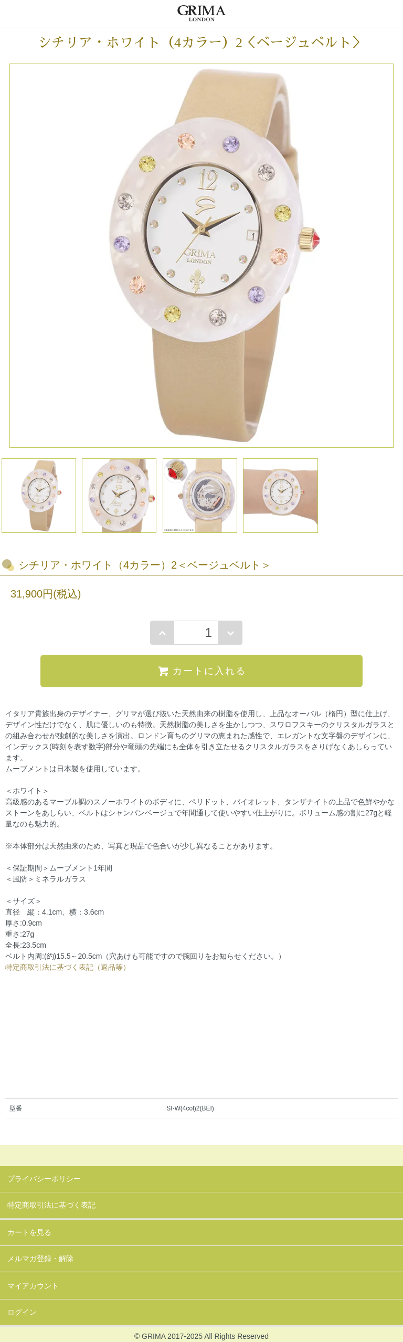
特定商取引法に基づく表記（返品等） (67, 967)
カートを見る (29, 1232)
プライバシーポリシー (44, 1179)
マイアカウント (33, 1286)
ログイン (22, 1312)
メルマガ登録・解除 (40, 1258)
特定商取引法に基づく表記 (51, 1205)
